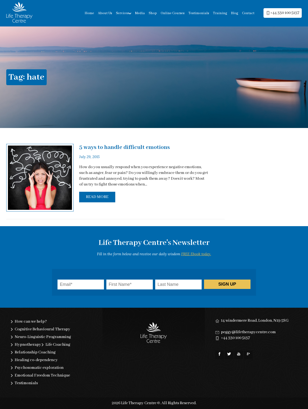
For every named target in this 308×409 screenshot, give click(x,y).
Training (220, 13)
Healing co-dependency (36, 360)
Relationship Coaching (35, 352)
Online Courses (173, 13)
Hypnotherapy (28, 344)
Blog (234, 13)
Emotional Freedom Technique (42, 375)
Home (89, 13)
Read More (97, 196)
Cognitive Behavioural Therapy (42, 329)
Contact (248, 13)
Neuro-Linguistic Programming (43, 336)
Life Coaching (57, 344)
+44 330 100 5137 (235, 337)
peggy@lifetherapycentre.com (248, 332)
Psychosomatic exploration (39, 367)
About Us (105, 13)
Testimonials (198, 13)
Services (122, 13)
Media (140, 13)
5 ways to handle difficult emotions (124, 147)
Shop (153, 13)
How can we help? (31, 321)
